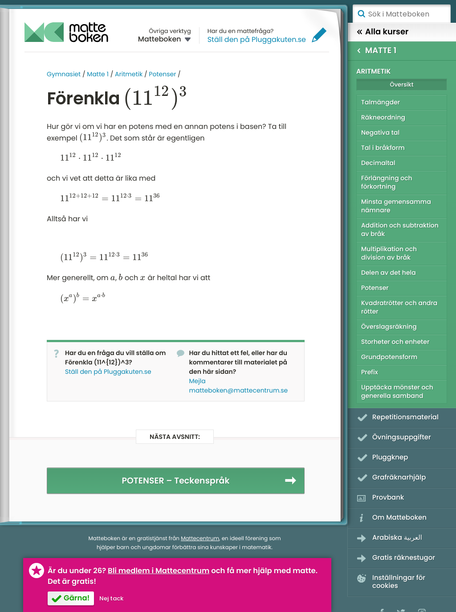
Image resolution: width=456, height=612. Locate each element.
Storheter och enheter (395, 341)
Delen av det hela (388, 272)
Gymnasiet (64, 74)
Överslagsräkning (389, 326)
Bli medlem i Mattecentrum (158, 571)
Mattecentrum (200, 538)
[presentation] (155, 98)
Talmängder (380, 102)
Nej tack (111, 598)
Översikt (401, 84)
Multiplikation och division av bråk (389, 253)
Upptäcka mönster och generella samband (397, 391)
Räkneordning (383, 117)
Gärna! (77, 598)
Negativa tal (380, 132)
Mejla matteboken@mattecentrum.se (238, 385)
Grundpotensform (389, 356)
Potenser (162, 74)
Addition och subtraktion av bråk (400, 229)
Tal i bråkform (383, 147)
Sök (361, 13)
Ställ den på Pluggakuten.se (257, 39)
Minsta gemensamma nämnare (396, 206)
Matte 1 (98, 74)
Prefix (369, 372)
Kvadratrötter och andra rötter (399, 307)
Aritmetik (128, 74)
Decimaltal (378, 162)
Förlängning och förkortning (386, 182)
